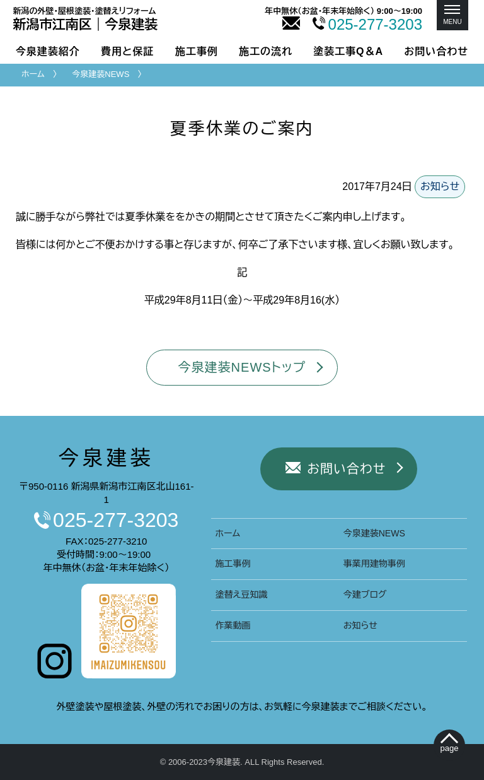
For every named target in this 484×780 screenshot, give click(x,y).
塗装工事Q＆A (348, 51)
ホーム (33, 74)
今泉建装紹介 (48, 51)
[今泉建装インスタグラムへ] (54, 675)
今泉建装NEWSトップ (242, 367)
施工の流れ (265, 51)
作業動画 (233, 625)
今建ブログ (364, 594)
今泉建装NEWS (100, 74)
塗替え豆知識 (242, 594)
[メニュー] (452, 15)
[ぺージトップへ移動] (449, 745)
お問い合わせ (436, 51)
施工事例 (196, 51)
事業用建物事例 (374, 563)
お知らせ (439, 186)
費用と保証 (127, 51)
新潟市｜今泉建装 (85, 19)
